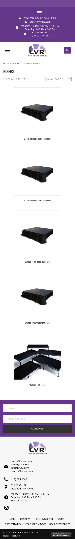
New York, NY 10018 (40, 36)
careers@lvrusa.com (22, 471)
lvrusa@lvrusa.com (21, 464)
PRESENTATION (14, 524)
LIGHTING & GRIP (44, 519)
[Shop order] (59, 79)
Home (6, 63)
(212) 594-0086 (48, 17)
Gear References (59, 524)
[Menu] (39, 13)
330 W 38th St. (40, 32)
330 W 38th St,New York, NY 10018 (22, 487)
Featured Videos (35, 524)
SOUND (61, 519)
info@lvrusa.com (20, 467)
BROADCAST (25, 519)
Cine (12, 518)
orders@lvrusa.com (40, 21)
